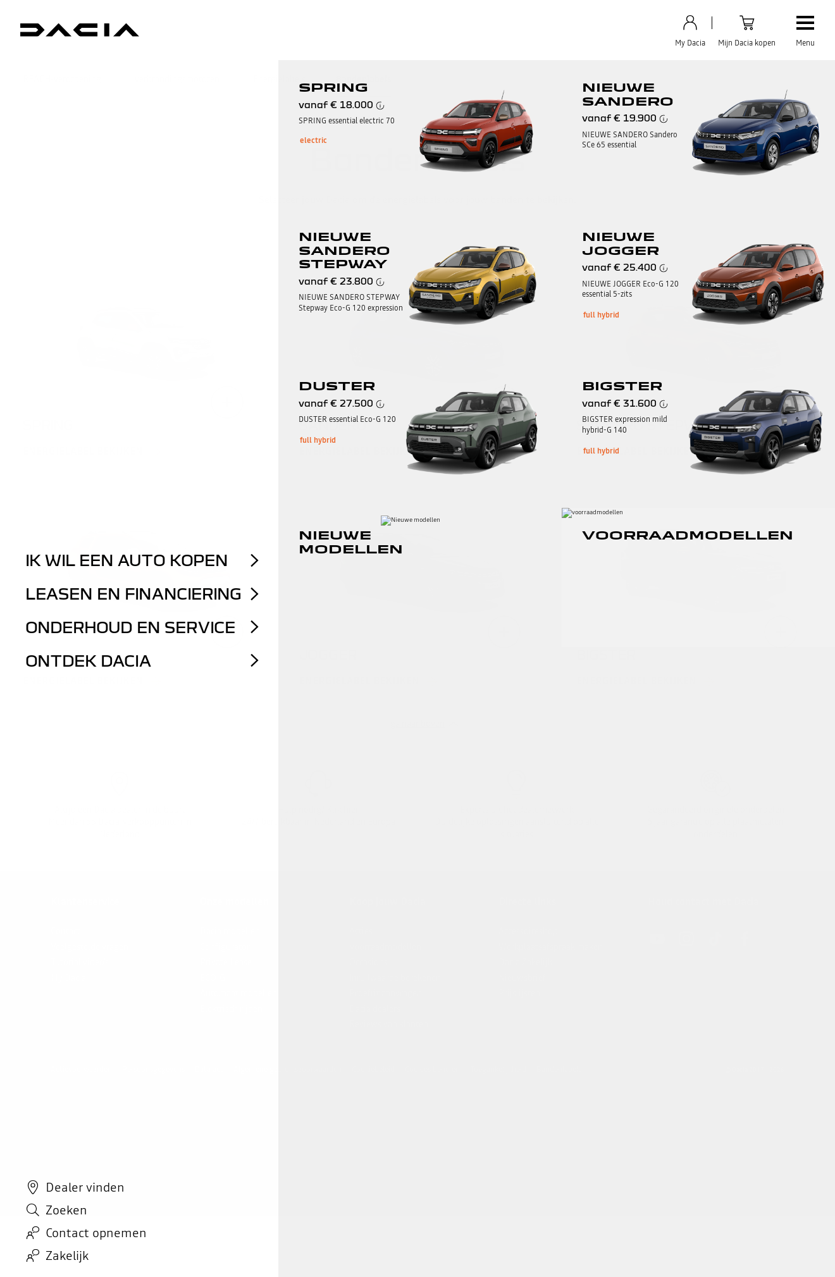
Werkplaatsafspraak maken (550, 947)
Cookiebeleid (373, 1069)
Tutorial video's (80, 962)
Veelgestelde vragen (89, 947)
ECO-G (212, 978)
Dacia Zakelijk (525, 962)
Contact (65, 931)
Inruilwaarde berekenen (395, 978)
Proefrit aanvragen (385, 993)
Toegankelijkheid (498, 1069)
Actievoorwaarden (81, 1069)
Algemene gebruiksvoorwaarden (287, 1069)
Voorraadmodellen (385, 947)
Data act (209, 1069)
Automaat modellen (238, 993)
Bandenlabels (363, 79)
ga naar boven (417, 723)
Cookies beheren (432, 1069)
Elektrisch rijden (231, 1008)
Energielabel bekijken (83, 451)
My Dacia (68, 978)
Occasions (368, 962)
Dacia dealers (374, 1008)
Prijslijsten (519, 993)
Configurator (225, 947)
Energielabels (279, 79)
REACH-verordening (62, 79)
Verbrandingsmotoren (177, 79)
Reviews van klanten (388, 1024)
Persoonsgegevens (153, 1069)
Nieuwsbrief (522, 978)
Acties (361, 931)
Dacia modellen (230, 931)
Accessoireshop (528, 931)
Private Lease (226, 962)
